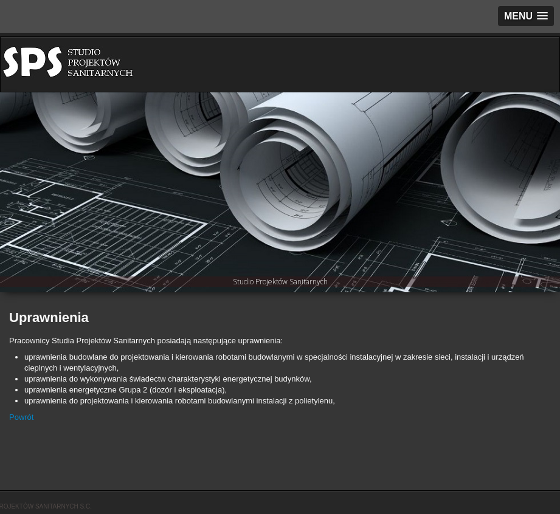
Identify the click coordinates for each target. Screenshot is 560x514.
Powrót (21, 417)
